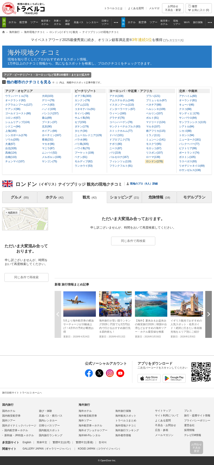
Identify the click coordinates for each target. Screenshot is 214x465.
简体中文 (42, 442)
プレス (188, 410)
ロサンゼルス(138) (190, 170)
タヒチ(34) (81, 130)
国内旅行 (8, 404)
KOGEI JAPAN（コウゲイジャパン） (99, 448)
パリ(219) (115, 152)
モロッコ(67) (153, 148)
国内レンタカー (48, 420)
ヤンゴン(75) (49, 161)
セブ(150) (80, 122)
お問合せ (173, 8)
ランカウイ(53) (83, 165)
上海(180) (11, 130)
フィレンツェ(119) (120, 161)
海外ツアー (85, 420)
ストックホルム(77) (120, 130)
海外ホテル (85, 410)
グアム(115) (82, 104)
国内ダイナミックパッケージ (19, 425)
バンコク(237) (50, 113)
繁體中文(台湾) (61, 442)
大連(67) (10, 143)
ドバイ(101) (116, 135)
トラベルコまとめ (125, 420)
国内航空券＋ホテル (16, 430)
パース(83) (48, 104)
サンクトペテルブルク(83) (124, 126)
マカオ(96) (48, 143)
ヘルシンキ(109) (155, 109)
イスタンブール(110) (121, 104)
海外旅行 (84, 404)
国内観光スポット (49, 430)
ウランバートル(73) (16, 95)
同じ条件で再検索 (133, 241)
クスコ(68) (185, 109)
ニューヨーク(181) (190, 139)
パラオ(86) (81, 139)
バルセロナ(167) (119, 157)
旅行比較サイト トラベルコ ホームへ (22, 392)
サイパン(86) (82, 113)
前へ (58, 314)
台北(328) (11, 148)
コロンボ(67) (12, 117)
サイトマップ (163, 410)
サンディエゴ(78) (189, 113)
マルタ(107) (153, 126)
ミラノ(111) (153, 135)
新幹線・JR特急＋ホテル (19, 435)
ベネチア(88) (153, 104)
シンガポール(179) (16, 135)
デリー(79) (48, 100)
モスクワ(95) (153, 143)
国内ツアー (8, 420)
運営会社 (189, 425)
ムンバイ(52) (49, 152)
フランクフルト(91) (120, 165)
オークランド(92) (15, 100)
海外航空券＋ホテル (90, 425)
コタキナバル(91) (85, 109)
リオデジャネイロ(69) (192, 165)
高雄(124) (11, 152)
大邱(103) (47, 95)
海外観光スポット (125, 415)
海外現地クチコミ (34, 52)
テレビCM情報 (192, 435)
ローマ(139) (153, 157)
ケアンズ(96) (12, 109)
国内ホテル (8, 410)
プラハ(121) (153, 95)
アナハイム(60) (188, 95)
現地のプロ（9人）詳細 (144, 183)
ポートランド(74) (189, 152)
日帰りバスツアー (49, 425)
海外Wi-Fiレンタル (89, 435)
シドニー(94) (12, 126)
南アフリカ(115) (155, 130)
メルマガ (154, 8)
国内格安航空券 (11, 415)
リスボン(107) (154, 152)
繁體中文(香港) (84, 442)
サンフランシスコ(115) (192, 122)
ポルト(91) (152, 117)
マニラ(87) (48, 148)
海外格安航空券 (88, 415)
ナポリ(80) (115, 143)
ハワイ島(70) (82, 148)
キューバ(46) (186, 104)
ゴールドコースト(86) (18, 113)
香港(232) (47, 139)
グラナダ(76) (116, 117)
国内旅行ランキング (50, 435)
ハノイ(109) (49, 109)
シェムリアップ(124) (17, 122)
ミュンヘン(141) (155, 139)
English (26, 442)
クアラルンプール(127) (18, 104)
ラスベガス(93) (188, 161)
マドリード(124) (155, 122)
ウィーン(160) (117, 113)
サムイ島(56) (82, 117)
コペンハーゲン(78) (120, 122)
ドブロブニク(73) (119, 139)
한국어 (103, 442)
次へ (208, 314)
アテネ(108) (116, 95)
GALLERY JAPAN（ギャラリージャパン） (47, 448)
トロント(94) (186, 135)
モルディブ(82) (83, 161)
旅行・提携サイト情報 (197, 415)
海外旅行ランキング (127, 430)
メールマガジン (164, 435)
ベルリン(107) (154, 113)
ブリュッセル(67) (156, 100)
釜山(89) (47, 117)
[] (173, 40)
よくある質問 (136, 8)
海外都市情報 (123, 435)
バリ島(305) (82, 143)
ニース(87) (115, 148)
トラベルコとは (113, 8)
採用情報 (189, 430)
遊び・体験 (45, 410)
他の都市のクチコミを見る (55, 82)
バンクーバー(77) (189, 143)
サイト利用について (167, 415)
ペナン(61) (81, 157)
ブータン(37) (49, 122)
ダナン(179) (82, 126)
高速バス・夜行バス (50, 415)
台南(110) (11, 157)
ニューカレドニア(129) (88, 135)
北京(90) (47, 126)
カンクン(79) (82, 100)
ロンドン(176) (154, 161)
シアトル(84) (186, 126)
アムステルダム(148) (121, 100)
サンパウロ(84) (188, 117)
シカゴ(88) (185, 130)
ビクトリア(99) (188, 148)
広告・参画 (161, 430)
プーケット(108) (84, 152)
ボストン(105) (187, 157)
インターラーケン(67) (122, 109)
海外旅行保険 (123, 410)
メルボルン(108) (51, 157)
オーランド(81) (188, 100)
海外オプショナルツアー (93, 430)
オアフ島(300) (83, 95)
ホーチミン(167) (51, 135)
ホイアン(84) (49, 130)
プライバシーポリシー (197, 420)
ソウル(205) (12, 139)
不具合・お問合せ (165, 425)
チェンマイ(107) (14, 161)
